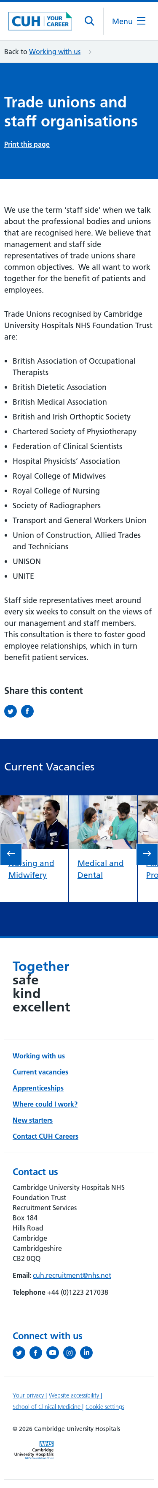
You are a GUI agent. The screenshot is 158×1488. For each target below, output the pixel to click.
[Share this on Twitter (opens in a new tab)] (12, 711)
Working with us (54, 51)
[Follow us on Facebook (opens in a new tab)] (37, 1352)
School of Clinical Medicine (47, 1407)
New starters (33, 1120)
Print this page (27, 144)
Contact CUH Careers (45, 1136)
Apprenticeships (38, 1088)
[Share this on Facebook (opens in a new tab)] (29, 711)
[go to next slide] (147, 854)
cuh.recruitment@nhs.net (72, 1275)
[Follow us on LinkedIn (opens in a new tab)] (88, 1352)
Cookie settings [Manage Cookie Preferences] (105, 1407)
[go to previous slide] (11, 854)
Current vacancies (40, 1072)
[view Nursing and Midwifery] (34, 801)
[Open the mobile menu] (129, 21)
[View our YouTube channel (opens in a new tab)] (54, 1352)
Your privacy (29, 1395)
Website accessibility (75, 1395)
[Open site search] (90, 21)
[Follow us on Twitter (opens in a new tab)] (21, 1352)
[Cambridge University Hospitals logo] (40, 21)
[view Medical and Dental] (103, 801)
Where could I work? (45, 1104)
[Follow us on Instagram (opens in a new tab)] (71, 1352)
